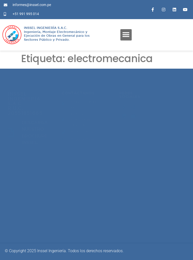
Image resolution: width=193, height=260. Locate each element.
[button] (126, 34)
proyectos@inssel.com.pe (33, 176)
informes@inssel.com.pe (32, 213)
